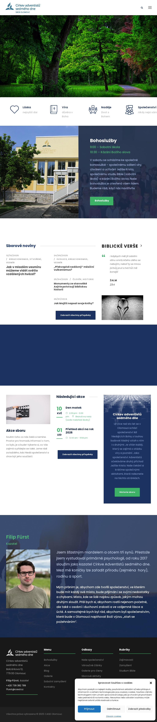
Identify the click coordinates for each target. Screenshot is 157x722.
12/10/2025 (12, 255)
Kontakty (49, 687)
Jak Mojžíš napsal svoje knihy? (74, 303)
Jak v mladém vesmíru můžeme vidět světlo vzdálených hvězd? (23, 270)
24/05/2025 (61, 255)
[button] (150, 682)
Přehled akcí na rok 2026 (80, 430)
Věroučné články (92, 665)
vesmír (10, 262)
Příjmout (89, 709)
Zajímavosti (126, 660)
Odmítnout (113, 709)
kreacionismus (18, 259)
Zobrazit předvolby (139, 709)
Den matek (74, 408)
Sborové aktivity (91, 676)
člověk (77, 279)
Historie (88, 279)
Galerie (48, 676)
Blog (46, 670)
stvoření (35, 259)
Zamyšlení (125, 665)
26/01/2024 (60, 299)
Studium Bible (127, 670)
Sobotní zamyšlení (55, 681)
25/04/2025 (61, 279)
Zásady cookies (113, 716)
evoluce (62, 259)
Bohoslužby (50, 660)
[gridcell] (103, 604)
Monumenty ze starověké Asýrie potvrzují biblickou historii (70, 286)
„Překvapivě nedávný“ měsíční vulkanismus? (74, 268)
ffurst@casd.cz (14, 689)
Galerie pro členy (92, 670)
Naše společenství (93, 660)
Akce (47, 665)
